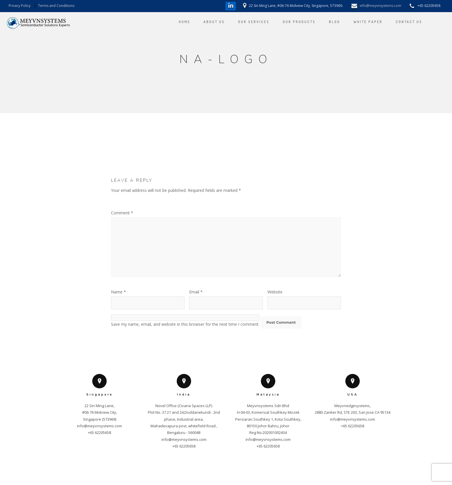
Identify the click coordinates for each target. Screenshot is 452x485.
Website (275, 292)
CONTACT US (403, 22)
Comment (122, 213)
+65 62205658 (99, 432)
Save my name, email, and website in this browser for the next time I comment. (185, 324)
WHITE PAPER (362, 22)
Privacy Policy (20, 5)
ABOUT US (208, 22)
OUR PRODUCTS (293, 22)
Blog (328, 22)
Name (118, 292)
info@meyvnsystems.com (380, 5)
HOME (178, 22)
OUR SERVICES (248, 22)
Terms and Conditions (56, 5)
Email (196, 292)
